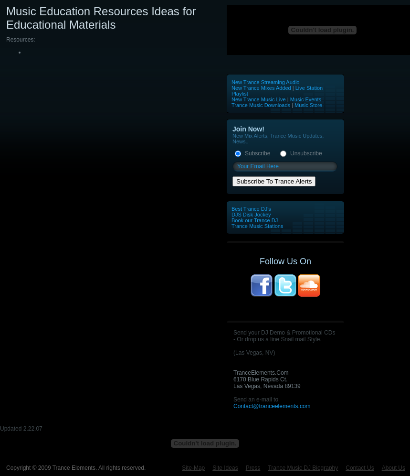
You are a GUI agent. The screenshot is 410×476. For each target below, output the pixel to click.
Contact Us (360, 468)
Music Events (305, 99)
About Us (393, 468)
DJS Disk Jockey (251, 214)
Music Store (308, 105)
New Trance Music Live (259, 99)
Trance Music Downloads (260, 105)
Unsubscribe (306, 153)
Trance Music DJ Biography (303, 468)
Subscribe (257, 153)
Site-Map (193, 468)
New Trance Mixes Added (261, 88)
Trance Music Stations (257, 226)
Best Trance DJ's (251, 209)
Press (253, 468)
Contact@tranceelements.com (272, 406)
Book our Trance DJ (254, 220)
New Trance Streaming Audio (265, 82)
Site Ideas (225, 468)
